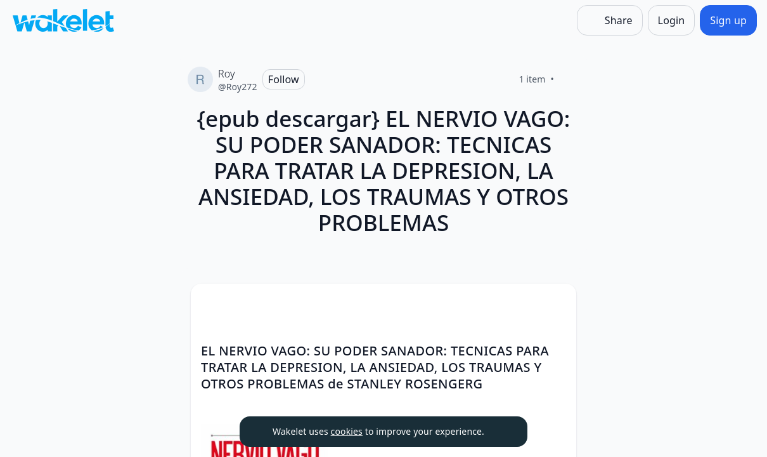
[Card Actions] (556, 304)
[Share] (610, 20)
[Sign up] (728, 20)
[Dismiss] (502, 431)
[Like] (569, 79)
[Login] (671, 20)
